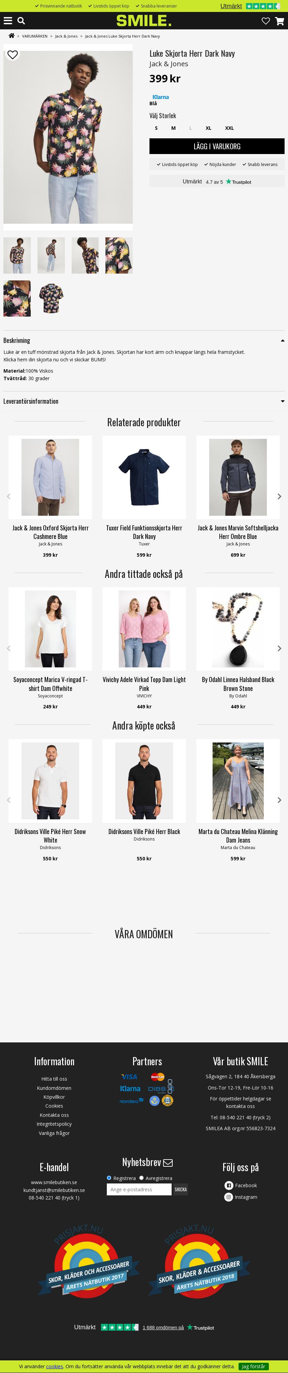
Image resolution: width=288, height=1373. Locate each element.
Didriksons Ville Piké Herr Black (144, 831)
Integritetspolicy (54, 1124)
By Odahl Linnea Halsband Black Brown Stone (238, 683)
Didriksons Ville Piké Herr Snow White (50, 835)
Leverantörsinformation (30, 401)
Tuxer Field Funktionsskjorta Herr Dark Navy (144, 532)
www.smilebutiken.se (54, 1182)
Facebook (246, 1185)
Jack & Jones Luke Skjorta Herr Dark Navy (122, 36)
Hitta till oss (54, 1079)
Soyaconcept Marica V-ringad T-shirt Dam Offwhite (50, 683)
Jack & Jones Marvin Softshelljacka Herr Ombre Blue (238, 532)
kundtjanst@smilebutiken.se (54, 1190)
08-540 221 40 (235, 1117)
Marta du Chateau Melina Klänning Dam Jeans (238, 835)
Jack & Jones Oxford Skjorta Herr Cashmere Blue (50, 532)
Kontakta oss (54, 1115)
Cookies (54, 1105)
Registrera (124, 1178)
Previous (8, 496)
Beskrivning (16, 340)
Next (279, 496)
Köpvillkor (54, 1097)
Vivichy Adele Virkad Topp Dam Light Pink (144, 683)
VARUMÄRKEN (34, 36)
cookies (54, 1366)
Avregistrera (159, 1178)
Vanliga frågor (54, 1133)
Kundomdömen (54, 1088)
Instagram (246, 1197)
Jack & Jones (66, 36)
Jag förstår (253, 1366)
